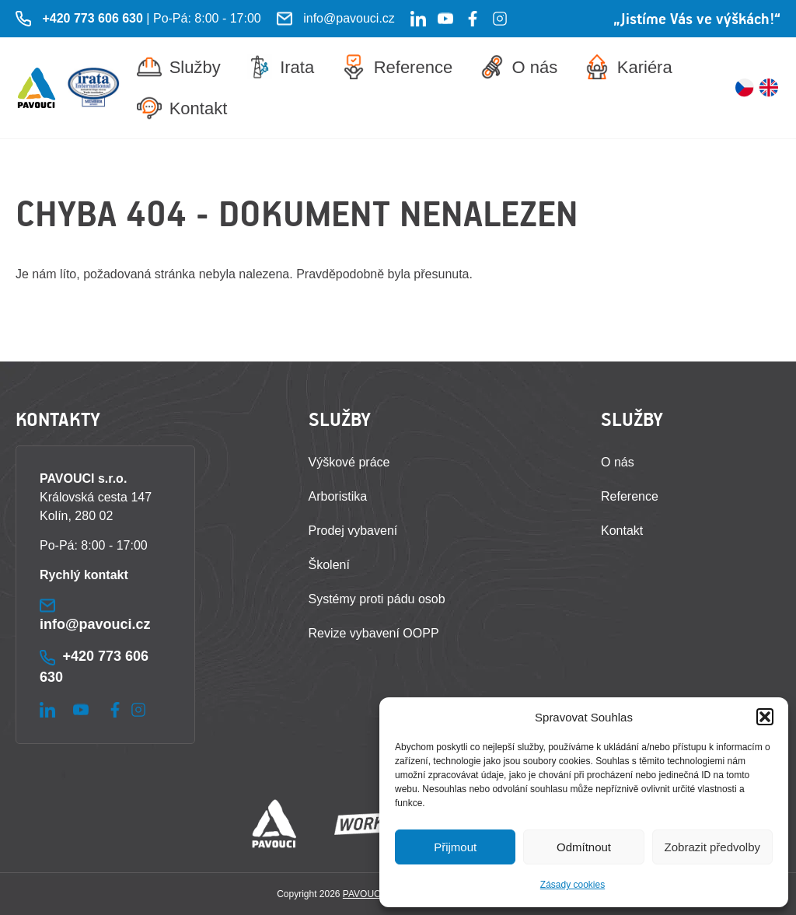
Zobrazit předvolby (712, 847)
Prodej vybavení (353, 530)
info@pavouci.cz (349, 18)
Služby (179, 66)
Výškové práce (349, 462)
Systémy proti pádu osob (377, 599)
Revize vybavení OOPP (374, 633)
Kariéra (628, 66)
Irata (280, 66)
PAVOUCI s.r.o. (375, 894)
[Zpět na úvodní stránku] (37, 88)
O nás (519, 66)
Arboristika (338, 496)
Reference (397, 66)
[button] (765, 717)
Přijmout (455, 847)
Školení (329, 564)
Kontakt (182, 108)
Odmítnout (584, 847)
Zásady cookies (572, 884)
